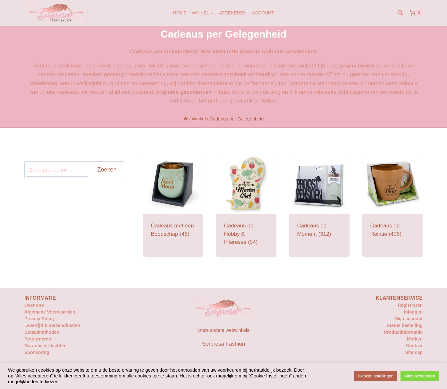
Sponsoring (36, 352)
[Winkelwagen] (416, 12)
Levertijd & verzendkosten (52, 325)
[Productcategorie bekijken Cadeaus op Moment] (319, 201)
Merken (415, 338)
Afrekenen (233, 12)
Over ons (34, 305)
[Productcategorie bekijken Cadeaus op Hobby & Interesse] (246, 205)
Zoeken (106, 169)
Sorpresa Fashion (223, 344)
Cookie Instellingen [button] (375, 376)
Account (263, 12)
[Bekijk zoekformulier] (400, 13)
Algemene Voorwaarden (49, 311)
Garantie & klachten (45, 345)
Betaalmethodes (41, 332)
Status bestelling (405, 325)
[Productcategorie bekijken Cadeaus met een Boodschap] (173, 201)
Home (180, 12)
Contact (414, 345)
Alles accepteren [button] (419, 376)
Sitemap (414, 352)
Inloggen (413, 311)
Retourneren (37, 338)
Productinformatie (403, 332)
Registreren (410, 305)
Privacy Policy (39, 318)
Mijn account (409, 318)
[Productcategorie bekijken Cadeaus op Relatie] (392, 201)
